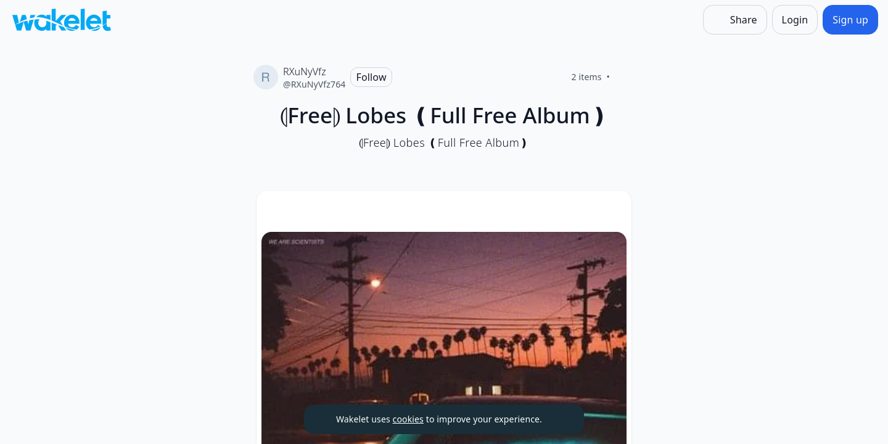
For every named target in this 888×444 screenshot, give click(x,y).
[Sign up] (850, 20)
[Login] (795, 20)
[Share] (735, 20)
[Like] (625, 77)
